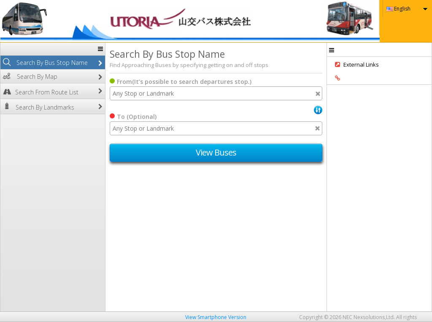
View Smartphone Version (215, 317)
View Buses (216, 152)
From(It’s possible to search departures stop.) (184, 82)
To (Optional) (137, 117)
